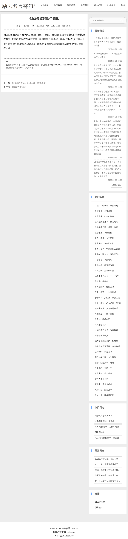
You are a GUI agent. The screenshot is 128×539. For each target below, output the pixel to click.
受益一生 (108, 368)
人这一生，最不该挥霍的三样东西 (108, 464)
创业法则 (98, 211)
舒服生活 (116, 298)
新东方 (105, 254)
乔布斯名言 (109, 270)
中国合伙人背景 (113, 249)
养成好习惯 (109, 395)
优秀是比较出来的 (102, 341)
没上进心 (98, 368)
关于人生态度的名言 (103, 415)
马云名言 (98, 260)
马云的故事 (109, 265)
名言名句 (98, 243)
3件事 (118, 303)
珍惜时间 (98, 298)
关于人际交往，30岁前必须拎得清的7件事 (108, 481)
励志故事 (71, 5)
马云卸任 (108, 233)
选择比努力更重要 (102, 346)
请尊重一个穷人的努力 (104, 384)
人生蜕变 (98, 314)
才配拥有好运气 (101, 330)
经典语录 (111, 5)
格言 (116, 227)
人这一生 (98, 395)
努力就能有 (99, 287)
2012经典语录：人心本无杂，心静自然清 (108, 427)
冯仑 (112, 362)
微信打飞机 (115, 254)
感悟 (97, 362)
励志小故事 (109, 216)
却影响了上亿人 (101, 335)
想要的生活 (99, 303)
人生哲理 (112, 357)
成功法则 (114, 205)
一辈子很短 (109, 314)
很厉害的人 (99, 308)
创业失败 (98, 373)
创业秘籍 (98, 265)
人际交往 (98, 390)
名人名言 (98, 5)
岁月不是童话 (112, 308)
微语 (123, 5)
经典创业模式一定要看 (104, 421)
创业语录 (98, 216)
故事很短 (114, 330)
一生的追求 (111, 292)
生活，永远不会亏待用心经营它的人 (108, 470)
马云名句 (108, 260)
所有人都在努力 (101, 379)
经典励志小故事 (101, 222)
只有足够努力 (100, 325)
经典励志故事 (100, 227)
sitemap (71, 532)
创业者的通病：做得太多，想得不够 (29, 83)
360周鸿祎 (108, 243)
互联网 (97, 205)
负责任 (97, 319)
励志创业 (84, 5)
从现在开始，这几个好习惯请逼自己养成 (108, 459)
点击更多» (116, 185)
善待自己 (106, 319)
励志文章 (108, 390)
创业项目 (99, 507)
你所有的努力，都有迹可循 (106, 475)
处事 (110, 227)
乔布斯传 (98, 270)
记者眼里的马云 (101, 276)
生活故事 (98, 233)
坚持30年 (99, 352)
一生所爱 (25, 26)
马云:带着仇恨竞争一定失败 (107, 438)
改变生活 (116, 346)
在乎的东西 (99, 292)
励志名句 (114, 222)
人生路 (107, 298)
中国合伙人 (99, 249)
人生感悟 (44, 5)
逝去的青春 (99, 238)
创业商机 (108, 211)
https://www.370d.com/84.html (64, 64)
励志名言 (58, 5)
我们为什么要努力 (102, 281)
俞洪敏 (97, 254)
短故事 (115, 341)
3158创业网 (100, 502)
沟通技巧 (108, 352)
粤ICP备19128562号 (64, 535)
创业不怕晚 (100, 432)
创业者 (105, 205)
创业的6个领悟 (19, 86)
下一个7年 (114, 276)
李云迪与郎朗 (100, 357)
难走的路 (108, 373)
